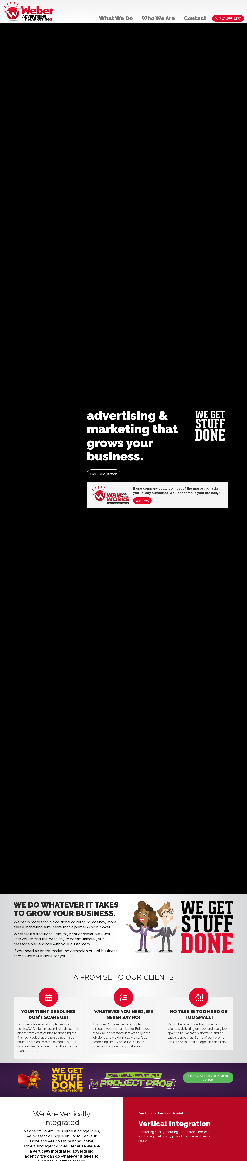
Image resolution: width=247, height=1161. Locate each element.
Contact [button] (196, 18)
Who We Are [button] (160, 18)
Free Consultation (103, 474)
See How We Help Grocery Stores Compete (208, 1077)
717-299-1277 (228, 18)
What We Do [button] (117, 18)
